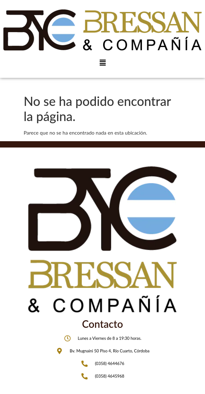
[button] (102, 62)
